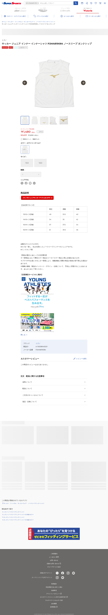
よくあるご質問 (54, 557)
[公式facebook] (62, 573)
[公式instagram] (68, 573)
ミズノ (4, 40)
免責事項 (54, 590)
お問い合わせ (54, 560)
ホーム (4, 22)
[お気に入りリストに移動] (95, 3)
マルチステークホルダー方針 (54, 600)
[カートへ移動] (100, 3)
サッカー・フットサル (15, 22)
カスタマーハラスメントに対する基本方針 (54, 597)
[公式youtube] (73, 573)
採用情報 (54, 607)
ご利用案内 (54, 554)
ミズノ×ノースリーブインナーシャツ (14, 512)
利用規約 (54, 584)
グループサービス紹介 (54, 567)
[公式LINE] (62, 577)
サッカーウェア (29, 22)
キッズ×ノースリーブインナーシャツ (14, 517)
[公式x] (57, 573)
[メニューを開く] (105, 3)
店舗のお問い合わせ (54, 563)
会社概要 (54, 603)
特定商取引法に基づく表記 (54, 587)
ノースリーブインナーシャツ (45, 22)
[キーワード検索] (76, 3)
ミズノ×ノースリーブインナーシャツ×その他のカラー (19, 514)
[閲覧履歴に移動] (91, 3)
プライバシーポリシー (54, 594)
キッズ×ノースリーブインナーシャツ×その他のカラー (19, 520)
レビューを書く (81, 359)
